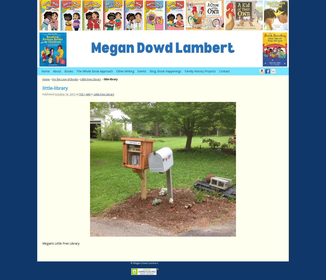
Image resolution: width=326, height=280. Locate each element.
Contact (224, 71)
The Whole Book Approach (95, 71)
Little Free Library (90, 79)
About (57, 71)
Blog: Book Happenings (165, 71)
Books (68, 71)
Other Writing (125, 71)
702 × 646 (84, 94)
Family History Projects (200, 71)
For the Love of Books (65, 79)
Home (45, 71)
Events (141, 71)
